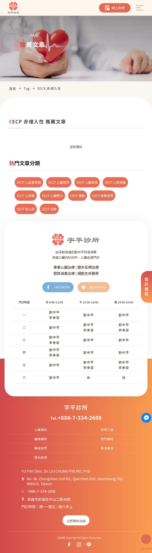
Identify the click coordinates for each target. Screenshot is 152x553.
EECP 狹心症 (26, 209)
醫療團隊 (40, 439)
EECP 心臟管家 (58, 182)
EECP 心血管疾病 (29, 182)
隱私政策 (40, 457)
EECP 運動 (77, 195)
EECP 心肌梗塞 (115, 182)
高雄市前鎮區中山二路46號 (48, 499)
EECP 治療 (49, 209)
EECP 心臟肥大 (52, 195)
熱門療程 (107, 439)
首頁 (12, 88)
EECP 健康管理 (102, 195)
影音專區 (107, 448)
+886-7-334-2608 (80, 418)
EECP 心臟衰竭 (87, 182)
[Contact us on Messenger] (146, 417)
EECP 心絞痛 (26, 195)
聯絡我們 (40, 448)
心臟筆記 (40, 430)
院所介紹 (107, 430)
